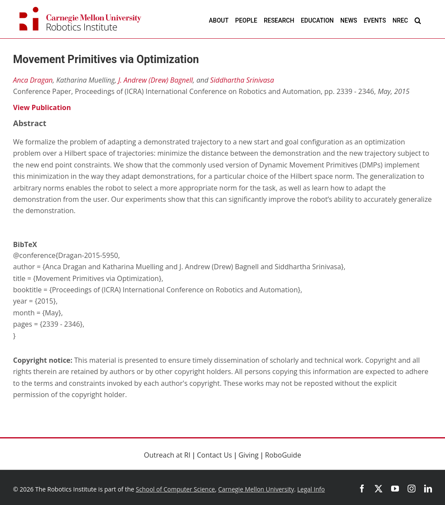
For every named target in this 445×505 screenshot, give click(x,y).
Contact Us (214, 455)
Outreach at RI (167, 455)
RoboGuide (283, 455)
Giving (249, 455)
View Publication (42, 107)
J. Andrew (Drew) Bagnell (155, 80)
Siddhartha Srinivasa (242, 80)
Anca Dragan (33, 80)
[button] (418, 20)
